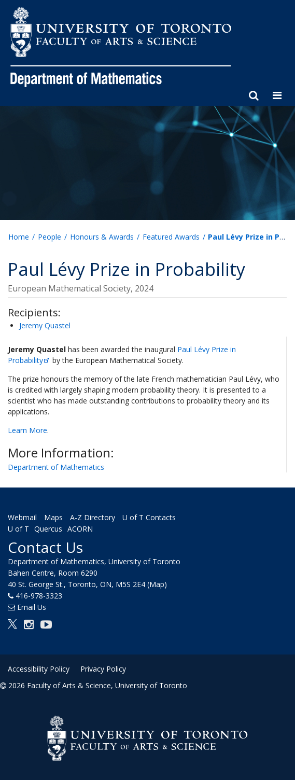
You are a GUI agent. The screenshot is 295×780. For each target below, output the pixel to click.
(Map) (157, 584)
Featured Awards (171, 237)
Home (18, 237)
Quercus (48, 529)
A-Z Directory (92, 517)
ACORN (80, 529)
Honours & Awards (102, 237)
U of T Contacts (149, 517)
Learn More (27, 430)
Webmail (22, 517)
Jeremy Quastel (45, 325)
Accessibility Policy (38, 669)
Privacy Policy (103, 669)
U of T (18, 529)
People (49, 237)
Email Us (31, 607)
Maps (53, 517)
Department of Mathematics (56, 467)
